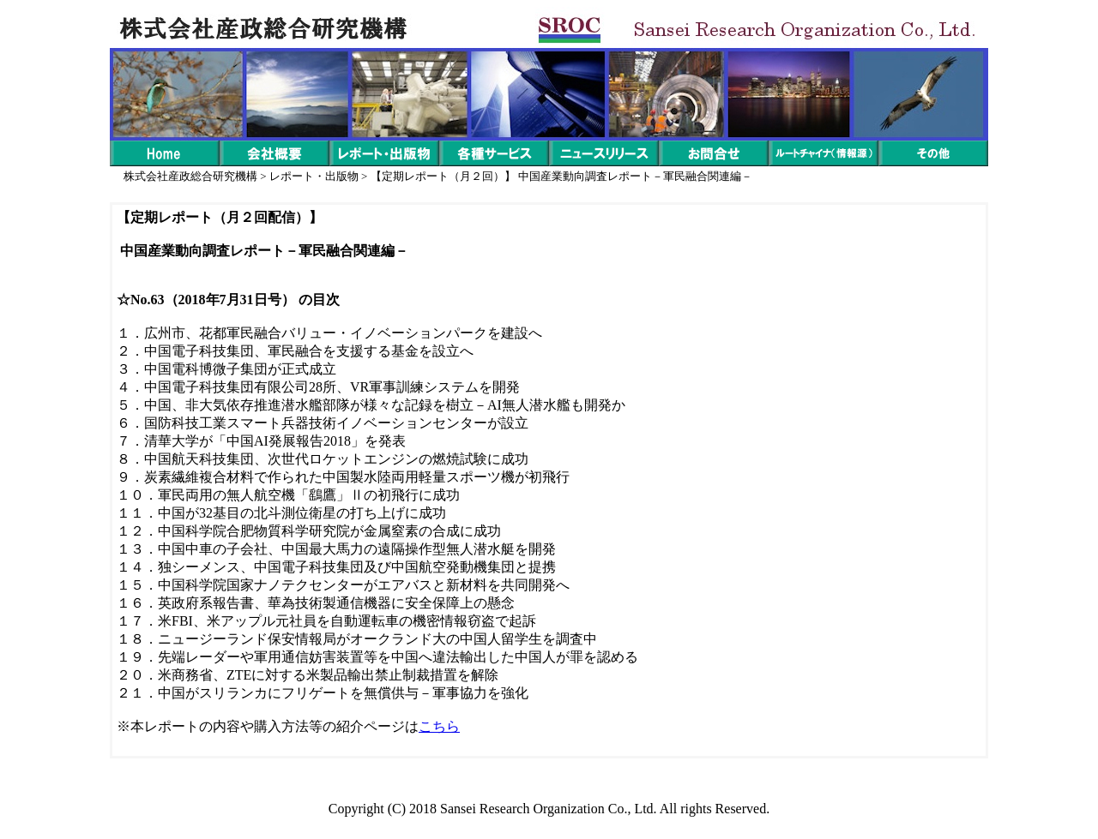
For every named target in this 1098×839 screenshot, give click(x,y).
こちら (439, 726)
